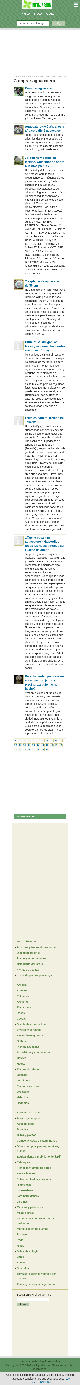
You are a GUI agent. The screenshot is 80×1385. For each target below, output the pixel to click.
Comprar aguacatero (39, 88)
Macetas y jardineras (30, 1207)
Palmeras (23, 996)
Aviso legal (39, 1361)
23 (15, 749)
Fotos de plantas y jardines (34, 1179)
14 (24, 745)
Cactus (21, 1018)
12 (15, 745)
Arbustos (22, 1001)
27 (33, 749)
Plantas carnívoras (28, 1086)
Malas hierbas (25, 1212)
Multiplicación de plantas (32, 1228)
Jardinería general (28, 1195)
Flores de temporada (30, 1035)
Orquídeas (23, 1080)
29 (42, 749)
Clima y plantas (26, 1135)
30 (47, 749)
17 (38, 745)
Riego (20, 1245)
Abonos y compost (29, 1118)
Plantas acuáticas (28, 1046)
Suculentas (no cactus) (31, 1024)
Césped (21, 1057)
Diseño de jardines (28, 952)
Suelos (21, 1262)
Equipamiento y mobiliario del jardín (39, 1156)
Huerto (21, 1063)
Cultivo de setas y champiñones (37, 1140)
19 (47, 745)
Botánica (22, 1129)
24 (20, 749)
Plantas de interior (28, 1069)
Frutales (22, 990)
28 (38, 749)
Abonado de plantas (29, 1112)
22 (60, 745)
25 (24, 749)
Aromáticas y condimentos (34, 1052)
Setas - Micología (27, 1251)
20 (51, 745)
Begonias (23, 1102)
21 (56, 745)
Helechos (23, 1097)
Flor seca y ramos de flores (34, 1167)
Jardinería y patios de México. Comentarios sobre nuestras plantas (44, 162)
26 (29, 749)
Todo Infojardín (26, 941)
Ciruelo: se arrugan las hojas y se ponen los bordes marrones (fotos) (45, 346)
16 (33, 745)
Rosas (21, 1012)
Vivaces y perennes (29, 1029)
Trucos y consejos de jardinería (36, 1284)
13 (20, 745)
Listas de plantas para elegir (34, 975)
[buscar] (33, 23)
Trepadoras (24, 1007)
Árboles (22, 984)
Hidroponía (24, 1184)
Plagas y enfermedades (31, 958)
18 (42, 745)
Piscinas (22, 1234)
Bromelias (23, 1091)
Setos (20, 1256)
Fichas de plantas (28, 969)
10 (56, 741)
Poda (20, 1240)
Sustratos (23, 1268)
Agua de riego (25, 1123)
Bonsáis (22, 1074)
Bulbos (21, 1041)
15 (29, 745)
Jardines (22, 1201)
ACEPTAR (45, 1382)
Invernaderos (25, 1190)
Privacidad (54, 1361)
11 (60, 741)
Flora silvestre (26, 1173)
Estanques (23, 1162)
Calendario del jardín (30, 964)
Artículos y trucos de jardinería (36, 947)
